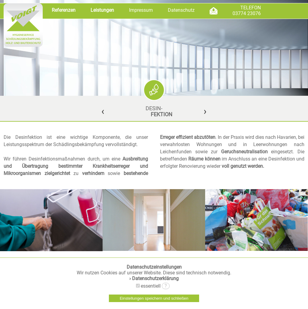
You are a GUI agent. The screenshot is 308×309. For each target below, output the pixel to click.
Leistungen (102, 10)
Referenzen (63, 10)
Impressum (141, 10)
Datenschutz (181, 10)
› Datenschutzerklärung (154, 278)
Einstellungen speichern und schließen (154, 298)
